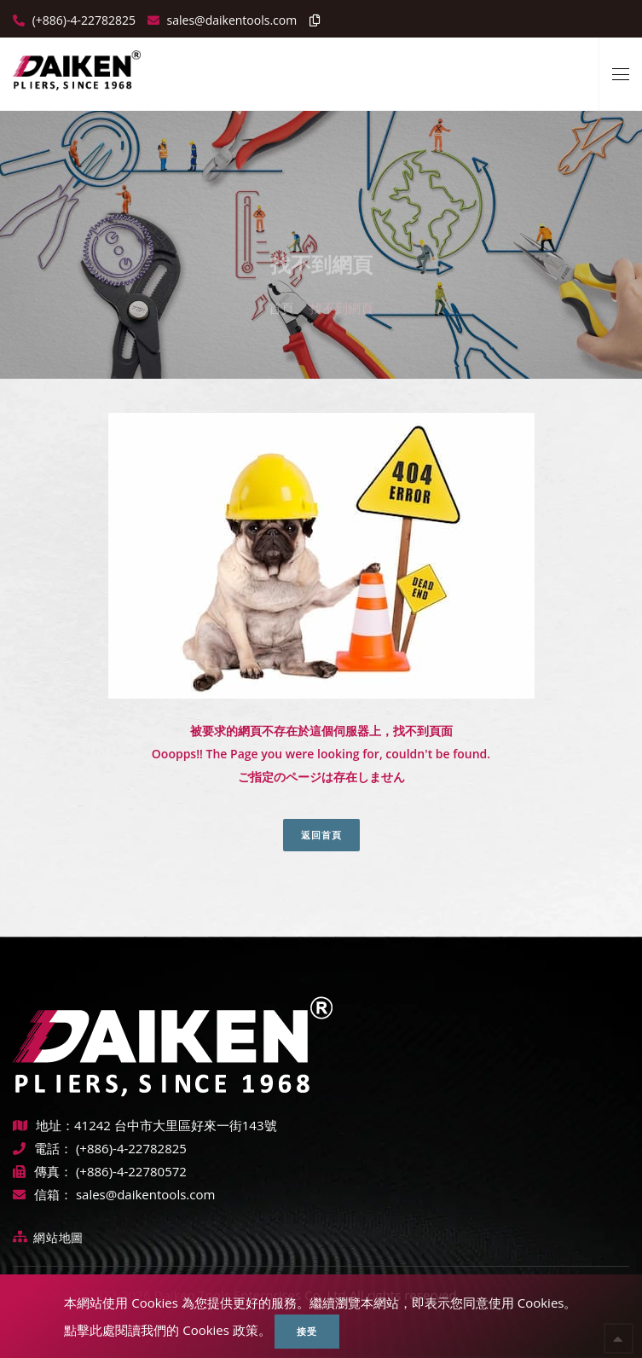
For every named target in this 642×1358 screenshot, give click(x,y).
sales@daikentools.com (145, 1194)
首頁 (281, 294)
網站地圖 (58, 1237)
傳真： (42, 1171)
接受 (307, 1331)
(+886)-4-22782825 (82, 20)
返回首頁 (321, 834)
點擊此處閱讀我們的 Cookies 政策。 (167, 1329)
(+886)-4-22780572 (131, 1171)
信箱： (42, 1194)
